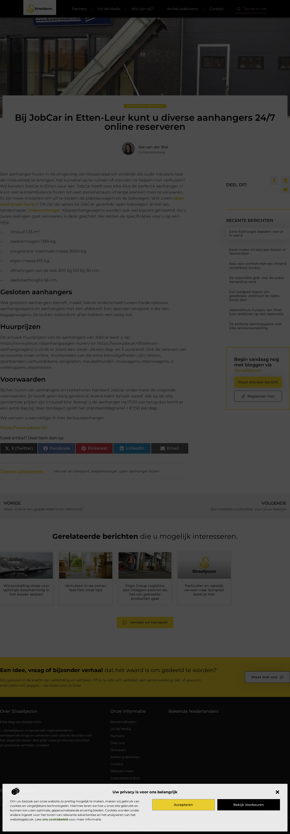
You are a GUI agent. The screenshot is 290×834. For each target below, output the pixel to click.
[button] (277, 792)
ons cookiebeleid (55, 819)
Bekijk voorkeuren (248, 805)
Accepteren (183, 805)
